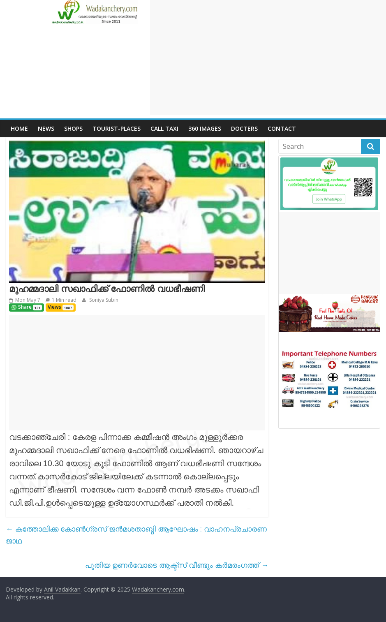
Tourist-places (116, 128)
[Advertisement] (268, 57)
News (46, 128)
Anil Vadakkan (62, 589)
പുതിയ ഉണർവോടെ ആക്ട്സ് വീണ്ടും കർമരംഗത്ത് (176, 565)
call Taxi (164, 128)
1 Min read (64, 299)
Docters (244, 128)
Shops (73, 128)
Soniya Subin (103, 299)
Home (19, 128)
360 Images (204, 128)
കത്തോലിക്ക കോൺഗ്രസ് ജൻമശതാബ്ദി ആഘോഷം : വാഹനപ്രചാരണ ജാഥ (136, 535)
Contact (282, 128)
